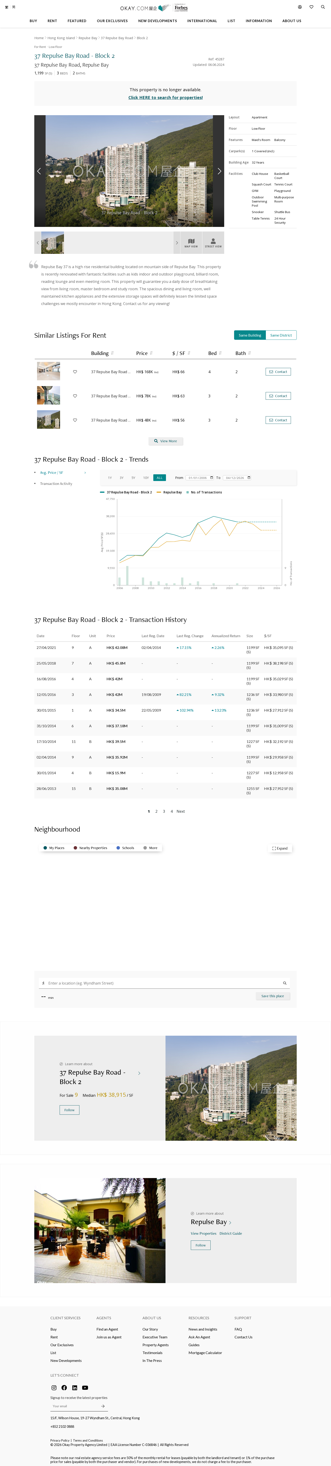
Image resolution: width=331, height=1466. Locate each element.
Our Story (150, 1327)
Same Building (250, 333)
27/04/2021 (46, 645)
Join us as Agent (109, 1334)
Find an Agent (107, 1327)
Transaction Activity (56, 481)
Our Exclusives (62, 1342)
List (53, 1350)
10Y (146, 475)
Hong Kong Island (61, 38)
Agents (103, 1315)
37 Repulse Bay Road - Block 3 (111, 369)
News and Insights (203, 1327)
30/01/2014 (46, 770)
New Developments (66, 1358)
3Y (121, 475)
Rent (54, 1334)
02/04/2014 (46, 755)
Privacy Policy (60, 1438)
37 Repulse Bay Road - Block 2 (111, 393)
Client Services (65, 1315)
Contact (278, 369)
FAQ (238, 1327)
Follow (69, 1107)
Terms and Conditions (88, 1438)
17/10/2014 (46, 739)
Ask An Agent (199, 1334)
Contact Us (244, 1334)
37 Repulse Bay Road (117, 38)
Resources (199, 1315)
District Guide (231, 1231)
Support (243, 1315)
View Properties (204, 1231)
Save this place (272, 993)
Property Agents (155, 1342)
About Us (151, 1315)
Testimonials (152, 1350)
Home (39, 38)
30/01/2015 (46, 708)
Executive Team (154, 1334)
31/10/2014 (46, 723)
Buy (53, 1327)
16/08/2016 (46, 676)
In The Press (152, 1358)
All (160, 475)
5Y (133, 475)
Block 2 (142, 38)
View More (165, 439)
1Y (110, 475)
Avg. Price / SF (51, 470)
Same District (281, 333)
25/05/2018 (46, 661)
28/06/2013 (46, 786)
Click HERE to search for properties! (165, 95)
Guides (194, 1342)
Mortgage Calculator (205, 1350)
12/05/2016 (46, 692)
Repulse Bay (87, 38)
